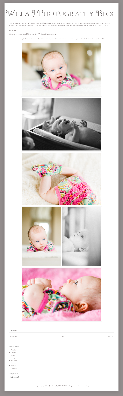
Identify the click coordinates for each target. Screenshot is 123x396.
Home (62, 336)
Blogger (88, 386)
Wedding (14, 360)
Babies (15, 331)
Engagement (15, 358)
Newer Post (13, 336)
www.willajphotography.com (25, 25)
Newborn (14, 368)
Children (13, 353)
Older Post (110, 336)
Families (13, 350)
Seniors (13, 366)
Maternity (14, 363)
